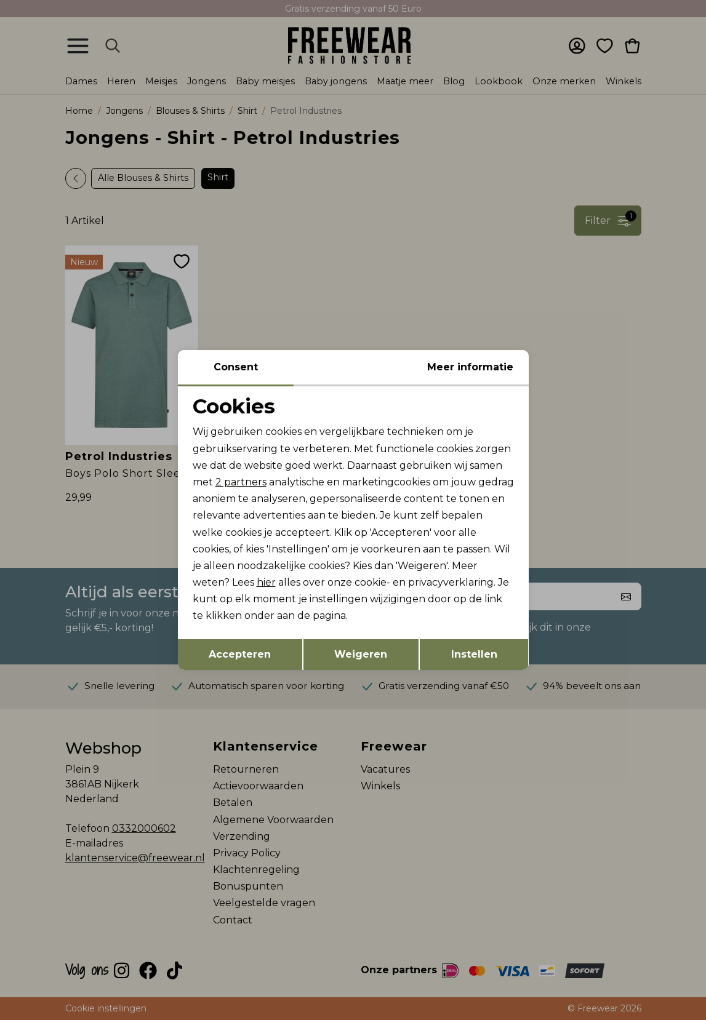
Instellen (474, 654)
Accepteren (240, 654)
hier (266, 582)
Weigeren (360, 654)
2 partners (241, 482)
